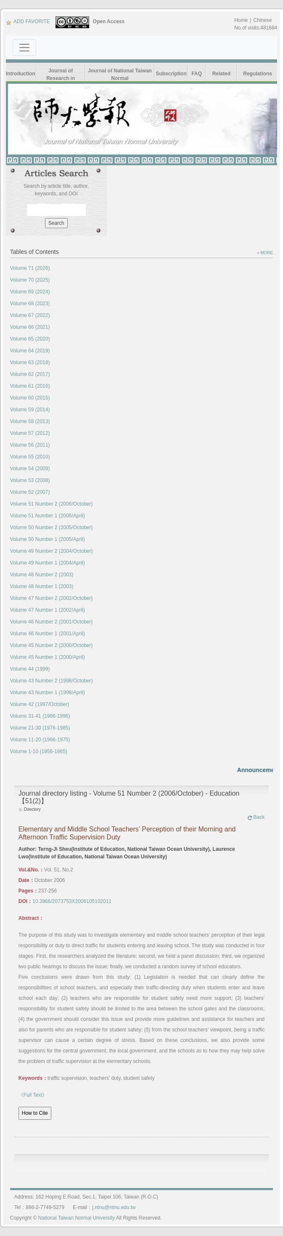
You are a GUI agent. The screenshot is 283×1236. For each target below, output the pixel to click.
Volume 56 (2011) (30, 445)
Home (241, 20)
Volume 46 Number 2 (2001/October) (51, 622)
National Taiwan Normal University (76, 1218)
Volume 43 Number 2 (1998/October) (51, 681)
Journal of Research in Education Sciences (60, 75)
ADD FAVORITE (28, 21)
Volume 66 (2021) (30, 327)
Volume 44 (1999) (30, 669)
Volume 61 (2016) (30, 386)
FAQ (197, 74)
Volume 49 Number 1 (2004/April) (47, 563)
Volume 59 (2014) (30, 410)
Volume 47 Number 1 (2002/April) (47, 610)
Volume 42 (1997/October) (39, 704)
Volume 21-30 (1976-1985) (40, 728)
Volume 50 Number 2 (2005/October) (51, 527)
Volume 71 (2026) (30, 268)
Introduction (20, 74)
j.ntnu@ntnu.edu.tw (114, 1207)
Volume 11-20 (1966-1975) (40, 740)
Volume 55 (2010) (30, 457)
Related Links (221, 78)
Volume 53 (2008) (30, 480)
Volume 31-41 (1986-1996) (40, 716)
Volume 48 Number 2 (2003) (42, 575)
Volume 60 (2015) (30, 398)
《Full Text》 (33, 1095)
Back (256, 817)
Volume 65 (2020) (30, 339)
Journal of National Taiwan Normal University (120, 75)
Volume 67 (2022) (30, 315)
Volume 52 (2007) (30, 492)
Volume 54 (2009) (30, 468)
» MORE (265, 252)
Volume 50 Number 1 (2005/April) (47, 539)
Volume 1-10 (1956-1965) (38, 751)
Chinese (262, 20)
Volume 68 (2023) (30, 303)
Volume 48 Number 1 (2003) (42, 586)
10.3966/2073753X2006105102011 (71, 901)
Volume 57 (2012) (30, 433)
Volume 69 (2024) (30, 292)
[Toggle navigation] (24, 47)
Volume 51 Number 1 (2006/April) (47, 516)
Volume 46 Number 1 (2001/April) (47, 634)
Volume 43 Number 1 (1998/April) (47, 692)
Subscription (171, 74)
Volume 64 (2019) (30, 351)
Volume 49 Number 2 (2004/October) (51, 551)
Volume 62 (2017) (30, 374)
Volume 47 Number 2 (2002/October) (51, 598)
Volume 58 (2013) (30, 421)
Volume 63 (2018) (30, 362)
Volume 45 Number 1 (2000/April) (47, 657)
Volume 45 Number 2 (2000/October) (51, 645)
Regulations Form (257, 78)
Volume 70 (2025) (30, 280)
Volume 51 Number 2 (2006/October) (51, 504)
